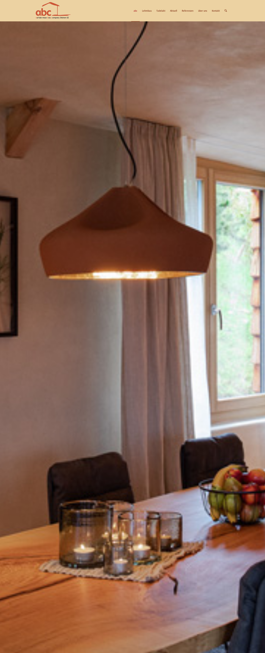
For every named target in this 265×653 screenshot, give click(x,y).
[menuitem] (135, 10)
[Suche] (225, 10)
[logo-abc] (53, 10)
